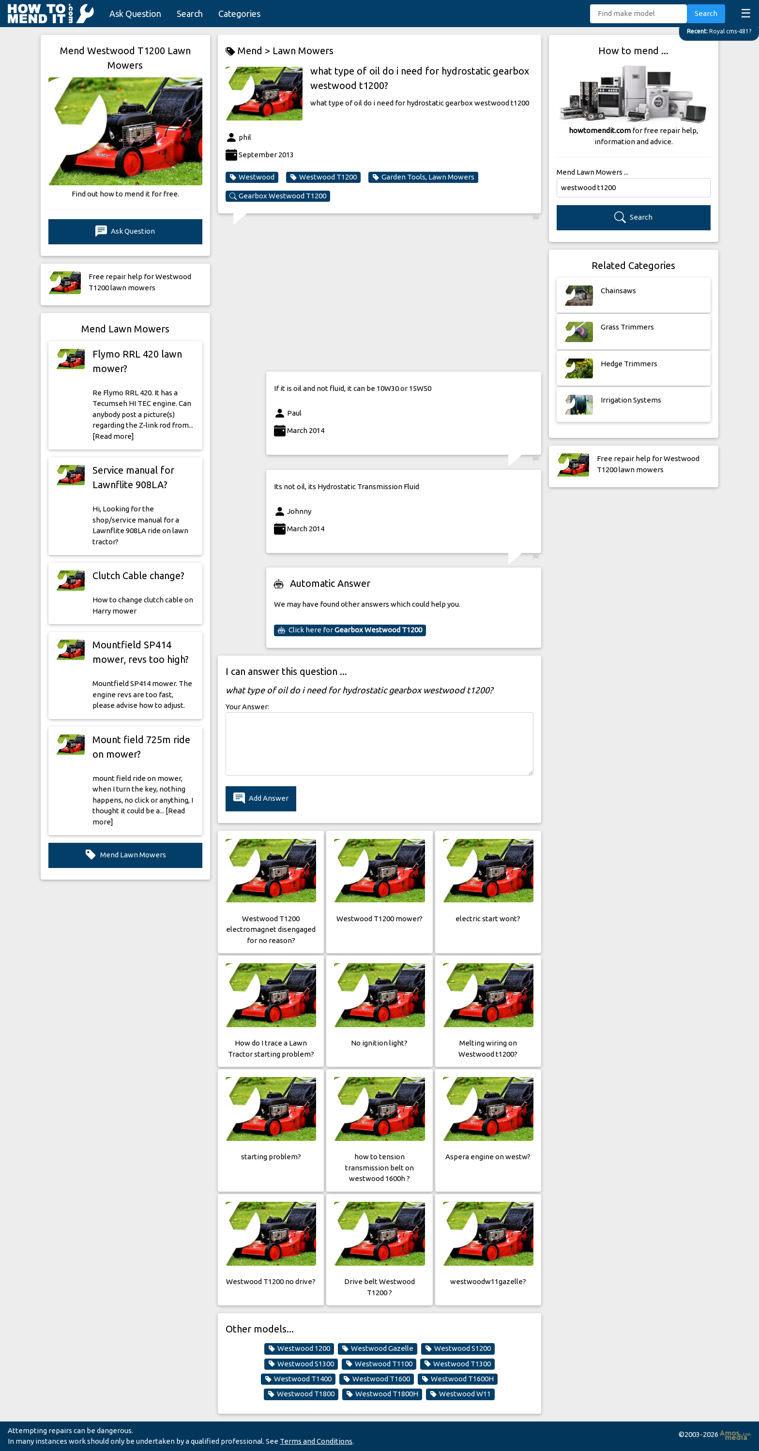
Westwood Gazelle (377, 1348)
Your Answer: (247, 707)
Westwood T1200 (323, 177)
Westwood (251, 177)
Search (190, 13)
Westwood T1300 (457, 1364)
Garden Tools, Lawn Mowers (423, 177)
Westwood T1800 (301, 1394)
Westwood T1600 (376, 1379)
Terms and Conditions (316, 1441)
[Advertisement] (403, 296)
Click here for (350, 630)
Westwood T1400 (298, 1379)
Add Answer (260, 798)
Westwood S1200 (458, 1348)
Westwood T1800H (382, 1394)
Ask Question (135, 13)
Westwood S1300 (301, 1364)
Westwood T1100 (379, 1364)
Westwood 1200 (299, 1348)
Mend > (249, 51)
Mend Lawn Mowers (125, 855)
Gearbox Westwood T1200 (277, 196)
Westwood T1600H (458, 1379)
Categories (239, 13)
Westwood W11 (460, 1394)
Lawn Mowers (303, 50)
